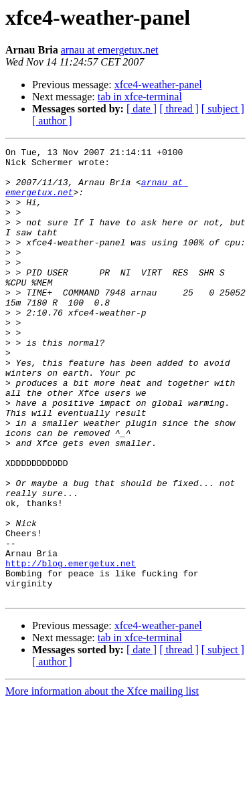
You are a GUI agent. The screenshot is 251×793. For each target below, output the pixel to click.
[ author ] (52, 120)
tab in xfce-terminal (140, 96)
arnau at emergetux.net (110, 49)
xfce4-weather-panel (158, 84)
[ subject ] (222, 108)
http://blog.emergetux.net (70, 647)
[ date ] (142, 108)
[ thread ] (179, 108)
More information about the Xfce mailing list (102, 781)
